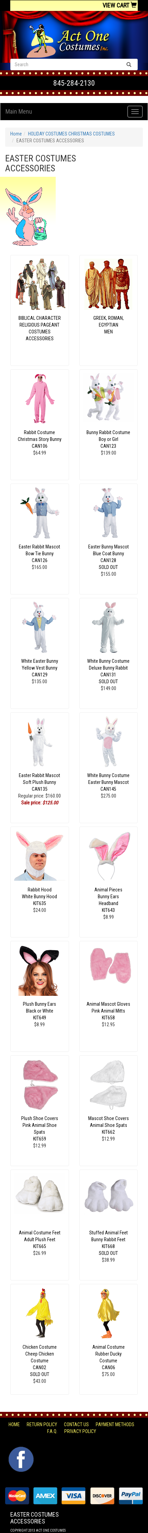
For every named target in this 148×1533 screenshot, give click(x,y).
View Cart (120, 5)
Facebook (20, 1450)
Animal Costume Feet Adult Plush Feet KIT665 (39, 1239)
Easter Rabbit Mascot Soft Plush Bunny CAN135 (39, 782)
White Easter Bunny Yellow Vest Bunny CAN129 (39, 667)
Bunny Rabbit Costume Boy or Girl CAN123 (108, 439)
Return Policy (42, 1424)
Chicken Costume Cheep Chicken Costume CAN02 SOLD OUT (40, 1360)
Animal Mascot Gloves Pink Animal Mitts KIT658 (108, 1010)
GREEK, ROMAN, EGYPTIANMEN (108, 324)
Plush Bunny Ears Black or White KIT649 (39, 1010)
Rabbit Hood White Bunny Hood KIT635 (39, 896)
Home (16, 134)
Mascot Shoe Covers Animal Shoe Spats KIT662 (108, 1125)
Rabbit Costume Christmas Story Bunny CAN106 (40, 439)
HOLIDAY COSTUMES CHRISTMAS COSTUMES (71, 134)
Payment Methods (115, 1424)
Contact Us (76, 1424)
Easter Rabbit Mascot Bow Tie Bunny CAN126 (39, 553)
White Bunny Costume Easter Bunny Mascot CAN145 (108, 782)
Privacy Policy (80, 1431)
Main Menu (18, 111)
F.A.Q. (52, 1431)
